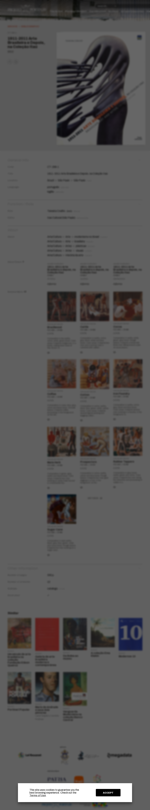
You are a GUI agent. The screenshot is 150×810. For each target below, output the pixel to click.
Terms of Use (37, 795)
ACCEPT (108, 792)
